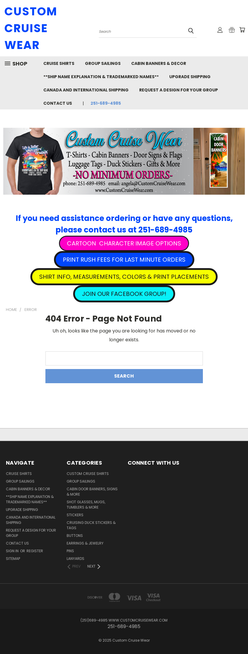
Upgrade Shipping (190, 77)
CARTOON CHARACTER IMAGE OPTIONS (124, 243)
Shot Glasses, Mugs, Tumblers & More (86, 504)
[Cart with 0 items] (242, 30)
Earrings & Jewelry (85, 543)
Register (35, 550)
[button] (124, 243)
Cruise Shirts (58, 63)
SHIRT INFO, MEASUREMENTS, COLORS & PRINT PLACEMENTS (124, 277)
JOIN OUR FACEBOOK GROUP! (124, 294)
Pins (70, 550)
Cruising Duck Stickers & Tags (91, 525)
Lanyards (75, 558)
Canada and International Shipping (86, 90)
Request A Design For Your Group (178, 90)
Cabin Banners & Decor (158, 63)
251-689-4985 (106, 103)
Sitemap (13, 558)
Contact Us (57, 103)
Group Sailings (103, 63)
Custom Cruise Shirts (88, 473)
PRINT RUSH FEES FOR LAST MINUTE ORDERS (124, 259)
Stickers (75, 514)
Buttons (75, 535)
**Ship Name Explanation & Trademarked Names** (101, 77)
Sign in (12, 550)
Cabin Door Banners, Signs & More (92, 491)
